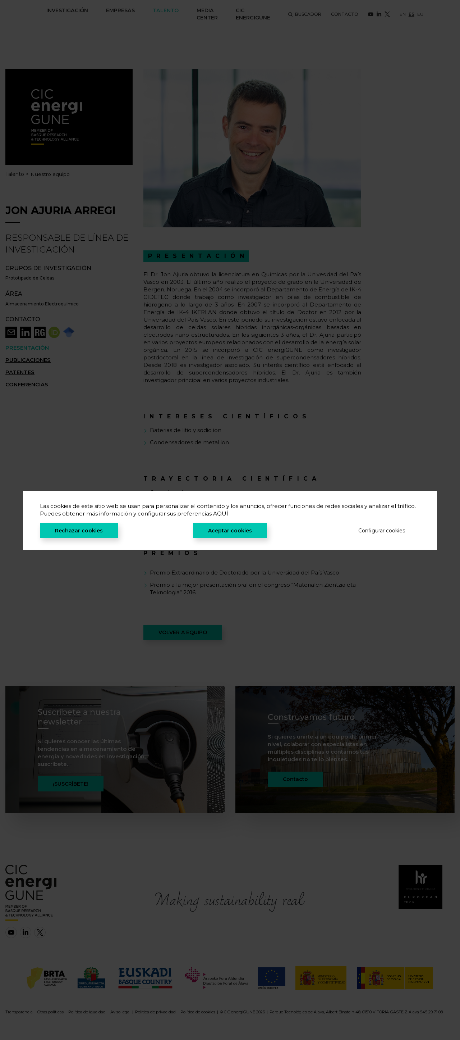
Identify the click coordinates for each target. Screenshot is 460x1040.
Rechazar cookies (79, 530)
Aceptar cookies (230, 530)
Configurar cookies (381, 530)
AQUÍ (220, 513)
